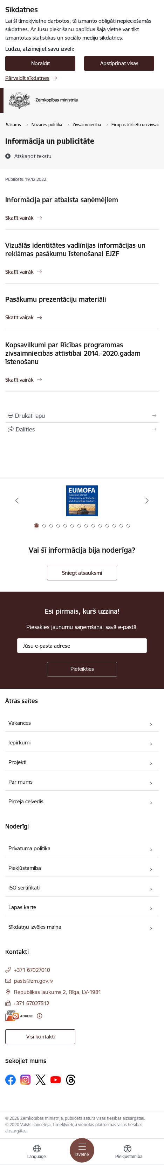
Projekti (17, 762)
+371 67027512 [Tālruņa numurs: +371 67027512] (31, 1003)
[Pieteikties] (82, 669)
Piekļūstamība (24, 868)
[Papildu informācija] (39, 1015)
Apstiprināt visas (119, 63)
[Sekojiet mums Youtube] (55, 1079)
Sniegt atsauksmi (82, 573)
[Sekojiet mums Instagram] (25, 1080)
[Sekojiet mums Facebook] (10, 1080)
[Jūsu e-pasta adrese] (82, 645)
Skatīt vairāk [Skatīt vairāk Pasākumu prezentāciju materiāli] (19, 317)
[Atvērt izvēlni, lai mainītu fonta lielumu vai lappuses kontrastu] (127, 1153)
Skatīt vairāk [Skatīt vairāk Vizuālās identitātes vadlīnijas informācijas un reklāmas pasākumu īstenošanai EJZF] (19, 271)
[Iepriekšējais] (17, 500)
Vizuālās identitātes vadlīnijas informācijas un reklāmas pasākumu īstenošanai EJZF (75, 249)
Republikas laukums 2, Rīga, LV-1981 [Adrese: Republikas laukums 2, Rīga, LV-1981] (57, 992)
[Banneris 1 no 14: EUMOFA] (82, 500)
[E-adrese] (19, 1016)
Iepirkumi (19, 742)
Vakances (19, 723)
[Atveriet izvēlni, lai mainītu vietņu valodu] (37, 1153)
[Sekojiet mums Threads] (71, 1080)
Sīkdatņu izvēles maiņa (34, 927)
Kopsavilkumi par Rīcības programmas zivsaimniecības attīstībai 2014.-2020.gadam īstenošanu (73, 353)
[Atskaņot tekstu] (33, 156)
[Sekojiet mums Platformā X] (40, 1080)
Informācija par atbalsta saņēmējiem (61, 200)
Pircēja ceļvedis (25, 801)
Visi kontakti (40, 1036)
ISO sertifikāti (24, 887)
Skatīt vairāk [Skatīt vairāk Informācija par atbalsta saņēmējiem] (19, 217)
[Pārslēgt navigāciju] (82, 1150)
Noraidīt (40, 63)
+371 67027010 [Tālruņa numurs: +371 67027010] (32, 970)
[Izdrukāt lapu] (82, 415)
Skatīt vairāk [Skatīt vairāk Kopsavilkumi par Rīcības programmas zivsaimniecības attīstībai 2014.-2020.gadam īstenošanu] (19, 379)
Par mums (20, 781)
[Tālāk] (147, 500)
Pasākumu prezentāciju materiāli (55, 299)
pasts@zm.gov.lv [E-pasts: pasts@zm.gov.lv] (33, 980)
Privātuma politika (29, 848)
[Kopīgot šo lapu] (82, 429)
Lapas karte (22, 907)
